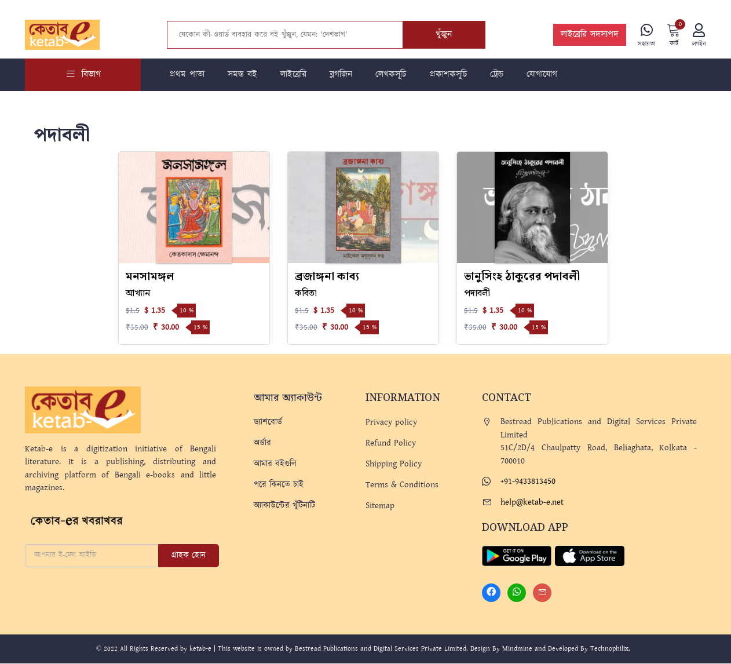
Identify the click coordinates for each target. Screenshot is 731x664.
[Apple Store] (589, 555)
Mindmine (517, 649)
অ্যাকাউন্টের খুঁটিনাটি (284, 505)
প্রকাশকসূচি (448, 74)
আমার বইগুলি (275, 464)
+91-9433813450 (527, 481)
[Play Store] (516, 555)
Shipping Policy (394, 464)
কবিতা (306, 293)
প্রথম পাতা (186, 74)
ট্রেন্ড (496, 74)
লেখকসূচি (390, 74)
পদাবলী (477, 293)
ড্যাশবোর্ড (268, 422)
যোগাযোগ (542, 74)
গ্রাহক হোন (188, 555)
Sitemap (380, 505)
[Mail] (542, 593)
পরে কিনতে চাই (279, 485)
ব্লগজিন (341, 74)
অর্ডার (262, 443)
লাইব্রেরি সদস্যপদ (590, 35)
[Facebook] (491, 593)
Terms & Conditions (402, 485)
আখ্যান (138, 293)
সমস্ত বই (242, 74)
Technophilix (609, 649)
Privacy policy (391, 422)
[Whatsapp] (516, 593)
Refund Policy (391, 443)
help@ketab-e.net (532, 502)
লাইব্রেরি (293, 74)
